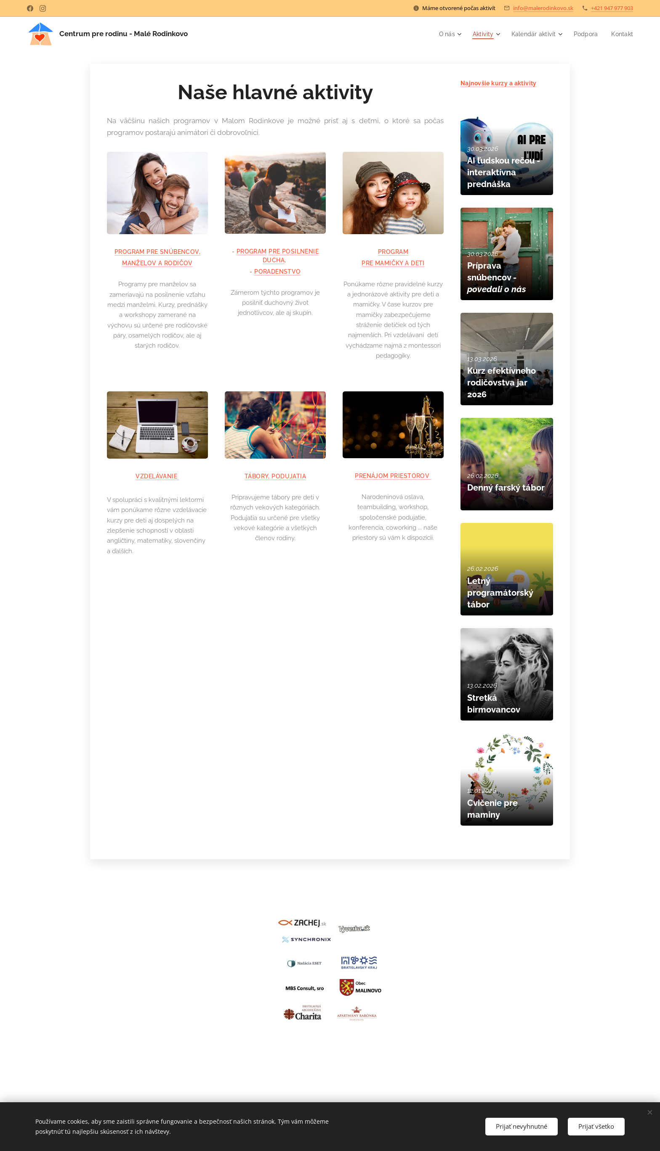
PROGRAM (252, 251)
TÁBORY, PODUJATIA (275, 476)
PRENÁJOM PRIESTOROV (393, 476)
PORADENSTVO (277, 271)
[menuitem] (443, 34)
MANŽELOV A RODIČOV (157, 263)
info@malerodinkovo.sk (543, 8)
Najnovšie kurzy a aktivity (498, 83)
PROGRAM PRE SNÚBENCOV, (157, 252)
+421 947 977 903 (612, 8)
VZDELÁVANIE (157, 476)
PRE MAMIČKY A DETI (393, 263)
